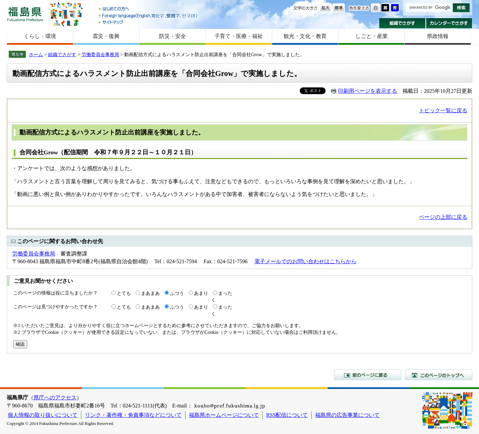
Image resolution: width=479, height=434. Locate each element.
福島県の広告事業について (347, 415)
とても (124, 293)
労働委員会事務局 (100, 54)
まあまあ (150, 293)
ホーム (36, 54)
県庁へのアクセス (55, 397)
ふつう (177, 293)
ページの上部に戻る (443, 217)
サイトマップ (148, 22)
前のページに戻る (367, 374)
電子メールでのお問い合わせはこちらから (305, 261)
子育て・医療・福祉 (238, 36)
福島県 (25, 14)
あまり (201, 293)
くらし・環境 (40, 36)
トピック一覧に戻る (443, 110)
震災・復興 (106, 36)
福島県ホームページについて (224, 415)
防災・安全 (172, 36)
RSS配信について (287, 415)
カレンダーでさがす (449, 23)
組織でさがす (402, 23)
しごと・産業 (371, 36)
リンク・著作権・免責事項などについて (133, 415)
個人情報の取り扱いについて (43, 415)
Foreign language (148, 15)
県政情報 (437, 36)
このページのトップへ (438, 374)
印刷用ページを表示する (367, 91)
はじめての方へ (148, 9)
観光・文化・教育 (305, 36)
